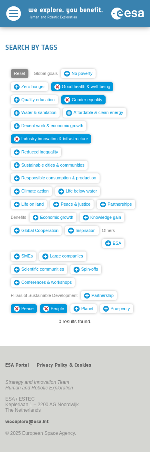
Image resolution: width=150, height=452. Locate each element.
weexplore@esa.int (27, 422)
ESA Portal (17, 365)
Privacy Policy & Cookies (64, 365)
